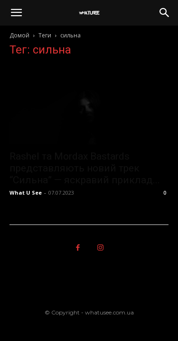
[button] (16, 13)
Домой (19, 35)
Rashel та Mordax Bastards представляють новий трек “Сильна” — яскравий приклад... (84, 168)
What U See (25, 192)
